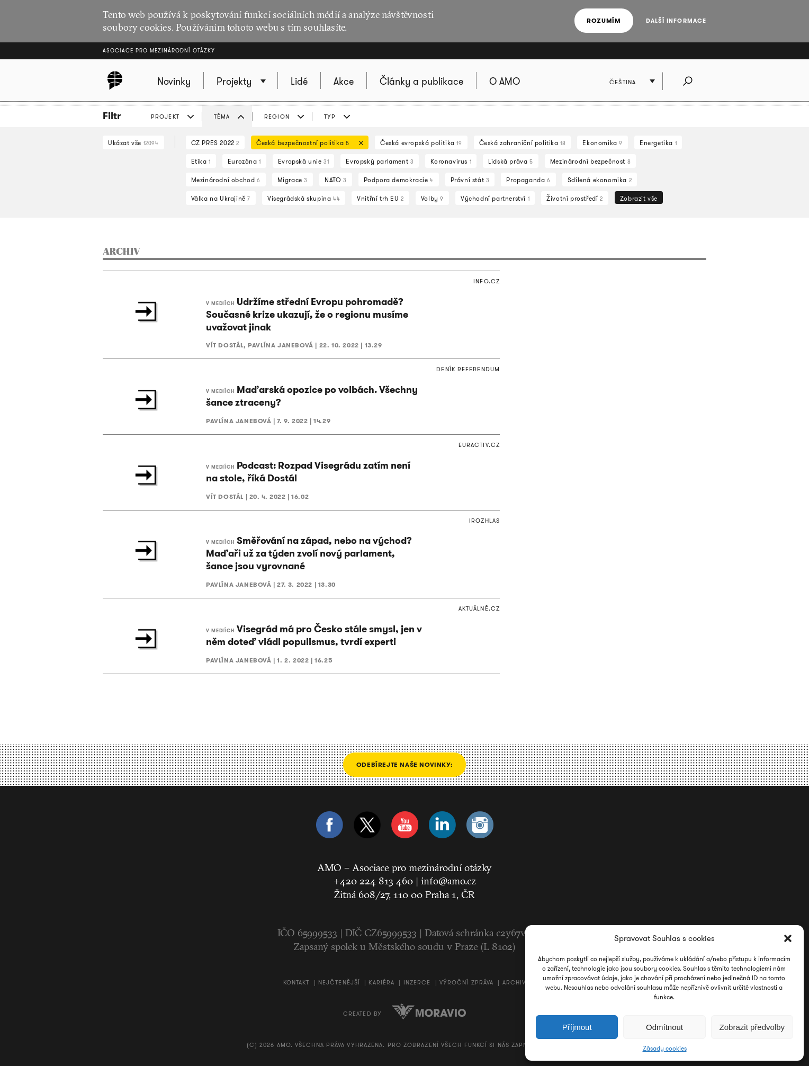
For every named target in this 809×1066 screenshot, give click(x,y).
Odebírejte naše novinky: (404, 764)
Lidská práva (510, 161)
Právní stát (470, 179)
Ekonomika (602, 142)
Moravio (429, 1011)
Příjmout (577, 1027)
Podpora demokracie (399, 179)
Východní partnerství (495, 198)
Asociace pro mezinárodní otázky (159, 51)
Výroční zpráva (466, 982)
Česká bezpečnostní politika (307, 143)
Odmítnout (664, 1027)
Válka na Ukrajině (220, 198)
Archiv (514, 982)
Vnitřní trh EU (380, 198)
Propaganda (528, 179)
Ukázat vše (133, 142)
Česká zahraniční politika (522, 142)
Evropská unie (303, 161)
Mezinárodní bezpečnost (590, 161)
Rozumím (604, 20)
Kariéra (381, 982)
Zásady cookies (665, 1048)
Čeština (622, 82)
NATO (336, 179)
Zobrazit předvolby (752, 1027)
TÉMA (222, 116)
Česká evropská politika (421, 142)
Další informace (676, 20)
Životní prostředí (574, 198)
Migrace (292, 179)
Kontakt (296, 982)
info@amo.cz (448, 880)
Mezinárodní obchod (225, 179)
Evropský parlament (380, 161)
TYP (330, 116)
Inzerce (417, 982)
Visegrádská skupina (303, 198)
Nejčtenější (339, 982)
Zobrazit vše (639, 198)
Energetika (658, 142)
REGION (277, 116)
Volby (432, 198)
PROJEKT (165, 116)
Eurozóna (244, 161)
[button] (788, 938)
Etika (201, 161)
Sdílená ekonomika (600, 179)
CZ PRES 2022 (215, 142)
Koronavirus (450, 161)
